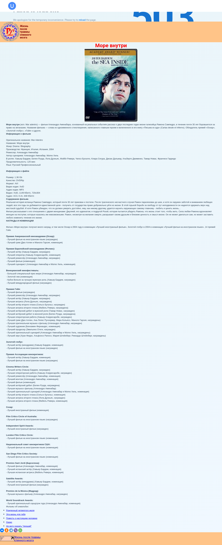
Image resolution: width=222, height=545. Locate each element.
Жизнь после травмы (27, 537)
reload (82, 19)
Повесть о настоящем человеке (21, 518)
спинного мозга (24, 540)
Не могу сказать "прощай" (19, 526)
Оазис (9, 522)
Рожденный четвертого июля (20, 510)
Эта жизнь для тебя (15, 514)
